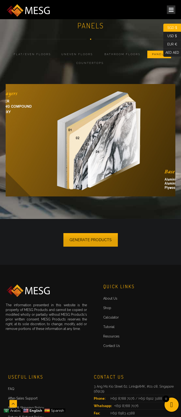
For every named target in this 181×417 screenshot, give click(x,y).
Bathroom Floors (122, 54)
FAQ (11, 389)
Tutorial (109, 327)
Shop (107, 308)
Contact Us (111, 346)
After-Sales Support (22, 398)
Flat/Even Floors (32, 54)
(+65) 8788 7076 (123, 398)
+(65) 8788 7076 (126, 406)
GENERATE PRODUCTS (91, 240)
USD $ (170, 36)
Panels (159, 54)
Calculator (111, 317)
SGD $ (170, 28)
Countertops (90, 63)
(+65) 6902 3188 (150, 398)
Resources (111, 336)
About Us (110, 298)
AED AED (171, 53)
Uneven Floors (77, 54)
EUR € (170, 44)
